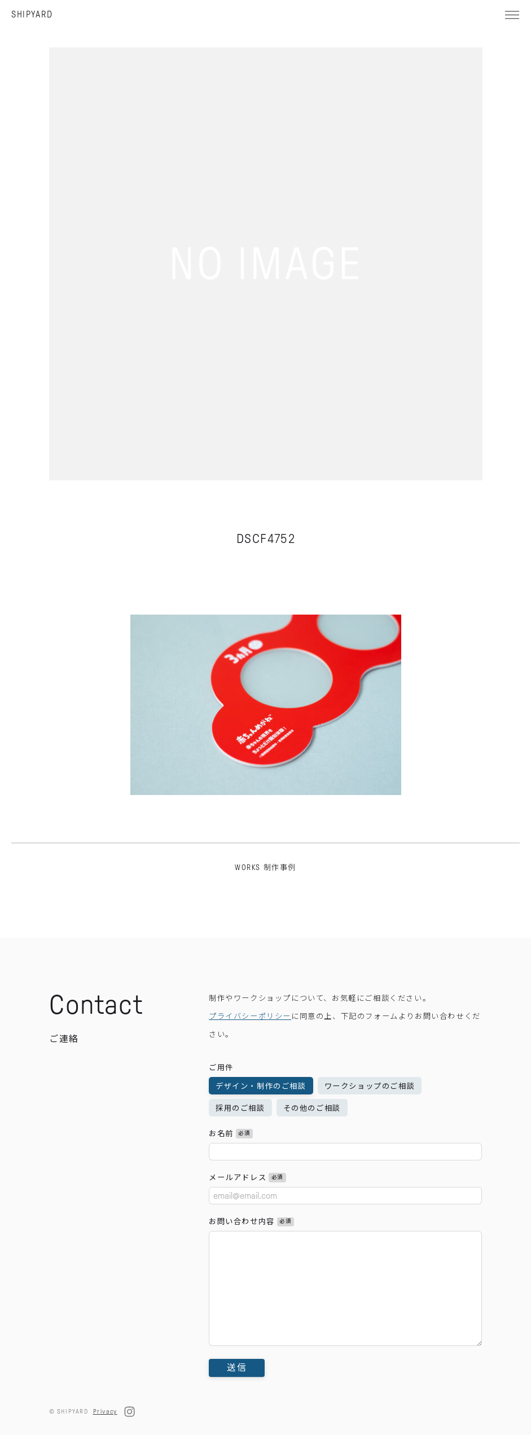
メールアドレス (247, 1203)
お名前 (231, 1159)
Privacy (105, 1411)
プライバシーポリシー (250, 1042)
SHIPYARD (32, 14)
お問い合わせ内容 (251, 1247)
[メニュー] (512, 14)
